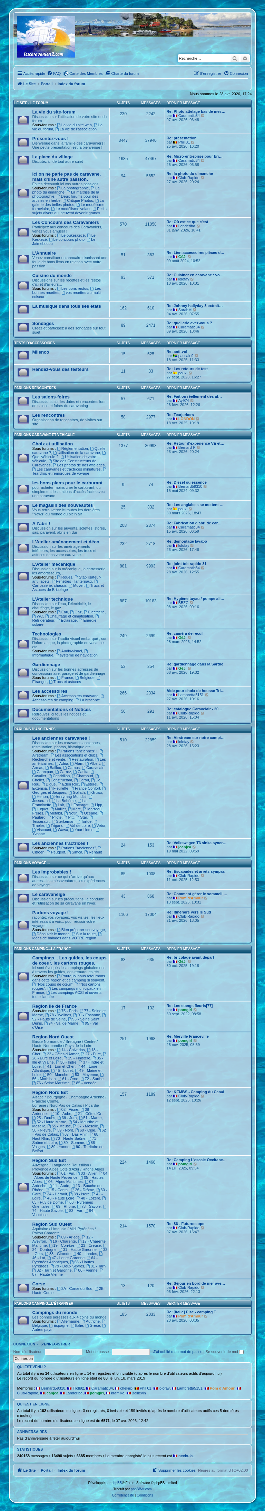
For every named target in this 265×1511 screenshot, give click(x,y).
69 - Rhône (63, 1206)
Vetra (99, 825)
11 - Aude (59, 1186)
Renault (93, 852)
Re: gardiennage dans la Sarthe (195, 664)
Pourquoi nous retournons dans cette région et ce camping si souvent (68, 978)
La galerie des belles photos (68, 202)
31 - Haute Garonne (78, 1249)
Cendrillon (59, 776)
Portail (46, 84)
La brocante (88, 700)
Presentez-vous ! (50, 138)
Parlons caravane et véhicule (44, 435)
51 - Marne (90, 1118)
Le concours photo (67, 239)
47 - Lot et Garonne (66, 1258)
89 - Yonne (58, 1147)
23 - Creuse (89, 1245)
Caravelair (93, 768)
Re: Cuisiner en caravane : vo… (195, 275)
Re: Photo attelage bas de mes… (196, 111)
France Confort (85, 788)
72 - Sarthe (92, 1079)
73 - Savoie (89, 1206)
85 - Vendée (84, 1083)
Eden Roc (68, 784)
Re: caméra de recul (185, 633)
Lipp (96, 805)
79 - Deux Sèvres (67, 1266)
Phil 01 (184, 142)
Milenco (40, 352)
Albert (93, 763)
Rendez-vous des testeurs (60, 369)
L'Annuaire (44, 253)
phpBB (116, 1483)
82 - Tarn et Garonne (51, 1270)
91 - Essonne (86, 1015)
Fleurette (58, 788)
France (65, 677)
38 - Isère (79, 1194)
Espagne (58, 1325)
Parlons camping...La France (42, 949)
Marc (74, 809)
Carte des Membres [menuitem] (86, 73)
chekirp (126, 1388)
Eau (62, 612)
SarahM (185, 310)
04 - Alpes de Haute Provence (69, 1175)
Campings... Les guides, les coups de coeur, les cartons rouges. (69, 960)
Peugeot (56, 852)
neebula (185, 1456)
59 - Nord (63, 1130)
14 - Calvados (71, 1050)
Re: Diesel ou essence (187, 482)
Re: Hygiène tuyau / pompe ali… (195, 598)
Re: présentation (182, 138)
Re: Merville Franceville (188, 1036)
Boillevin (139, 1393)
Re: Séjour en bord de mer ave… (196, 1283)
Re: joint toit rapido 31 (187, 564)
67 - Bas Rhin (74, 1134)
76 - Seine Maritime (50, 1083)
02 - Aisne (67, 1109)
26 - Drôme (82, 1190)
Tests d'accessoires (34, 343)
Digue (48, 784)
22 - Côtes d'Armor (60, 1054)
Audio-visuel (69, 651)
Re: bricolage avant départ (190, 957)
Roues (64, 577)
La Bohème (64, 801)
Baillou (53, 768)
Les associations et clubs (74, 755)
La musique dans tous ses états (66, 306)
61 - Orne (68, 1079)
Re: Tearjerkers (180, 415)
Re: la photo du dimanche (190, 173)
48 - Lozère (88, 1198)
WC (37, 616)
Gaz (75, 612)
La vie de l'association (76, 129)
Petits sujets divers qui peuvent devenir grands (69, 211)
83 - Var (73, 1210)
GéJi (182, 257)
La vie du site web (74, 125)
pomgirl (185, 1010)
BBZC (183, 603)
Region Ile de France (54, 1006)
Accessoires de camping (68, 698)
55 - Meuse (59, 1126)
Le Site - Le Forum (31, 103)
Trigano (54, 825)
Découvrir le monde (50, 934)
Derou (81, 780)
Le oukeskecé (71, 235)
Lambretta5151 (191, 695)
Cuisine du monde (51, 275)
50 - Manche (55, 1075)
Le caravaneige (48, 894)
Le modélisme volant (70, 209)
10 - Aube (61, 1114)
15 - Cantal (57, 1190)
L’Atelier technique (52, 599)
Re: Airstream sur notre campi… (196, 737)
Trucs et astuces (65, 682)
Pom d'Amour (190, 898)
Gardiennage (46, 664)
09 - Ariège (68, 1237)
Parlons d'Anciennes (34, 729)
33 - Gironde (57, 1254)
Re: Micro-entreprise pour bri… (195, 156)
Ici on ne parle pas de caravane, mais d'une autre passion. (66, 176)
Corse (38, 1283)
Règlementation (72, 448)
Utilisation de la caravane (76, 453)
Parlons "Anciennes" (76, 848)
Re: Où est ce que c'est (187, 222)
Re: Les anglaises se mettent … (195, 505)
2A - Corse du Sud (74, 1288)
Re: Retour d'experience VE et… (196, 443)
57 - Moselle (85, 1126)
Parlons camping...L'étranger (43, 1303)
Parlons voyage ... (32, 863)
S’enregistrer (55, 1344)
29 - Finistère (77, 1058)
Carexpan (42, 772)
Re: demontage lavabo (187, 541)
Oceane (88, 813)
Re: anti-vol (177, 351)
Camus (71, 768)
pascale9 (186, 356)
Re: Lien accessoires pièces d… (196, 252)
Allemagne (68, 1321)
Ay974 (183, 400)
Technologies (46, 633)
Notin (71, 813)
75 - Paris (67, 1011)
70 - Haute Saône (68, 1138)
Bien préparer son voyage (81, 930)
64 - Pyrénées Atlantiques (65, 1260)
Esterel (89, 784)
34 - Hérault (55, 1194)
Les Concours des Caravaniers (65, 222)
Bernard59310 (190, 486)
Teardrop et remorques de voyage (69, 471)
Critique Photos (77, 200)
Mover (76, 585)
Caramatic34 (189, 115)
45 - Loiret (61, 1070)
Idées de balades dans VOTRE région (67, 936)
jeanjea (184, 847)
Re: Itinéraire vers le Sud (189, 912)
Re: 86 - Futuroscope (185, 1224)
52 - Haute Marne (49, 1122)
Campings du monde (54, 1312)
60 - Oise (85, 1130)
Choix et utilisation (52, 443)
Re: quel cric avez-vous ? (189, 323)
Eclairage (67, 620)
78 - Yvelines (58, 1015)
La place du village (52, 156)
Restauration (80, 759)
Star (81, 817)
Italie (77, 1325)
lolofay (183, 279)
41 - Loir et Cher (59, 1066)
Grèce (92, 1325)
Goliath (76, 792)
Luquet (40, 809)
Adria (61, 763)
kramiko (118, 1393)
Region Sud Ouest (51, 1224)
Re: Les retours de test (187, 369)
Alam (77, 763)
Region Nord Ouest (52, 1036)
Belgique (85, 677)
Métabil (53, 813)
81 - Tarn (96, 1266)
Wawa (60, 830)
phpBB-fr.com (141, 1489)
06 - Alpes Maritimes (63, 1181)
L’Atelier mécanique (53, 564)
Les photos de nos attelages (79, 465)
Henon (40, 796)
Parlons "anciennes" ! (77, 751)
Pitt (69, 817)
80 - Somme (71, 1142)
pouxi (182, 373)
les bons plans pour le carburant (67, 482)
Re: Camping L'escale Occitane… (197, 1160)
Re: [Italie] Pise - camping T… (193, 1312)
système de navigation (77, 655)
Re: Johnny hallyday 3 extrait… (195, 306)
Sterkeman (63, 821)
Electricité (94, 612)
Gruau (94, 792)
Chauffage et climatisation (69, 616)
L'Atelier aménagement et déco (65, 541)
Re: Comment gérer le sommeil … (197, 894)
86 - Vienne (86, 1270)
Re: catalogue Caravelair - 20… (194, 709)
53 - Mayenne (84, 1075)
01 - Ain (65, 1173)
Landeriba (186, 226)
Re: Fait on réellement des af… (194, 396)
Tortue (84, 821)
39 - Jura (67, 1118)
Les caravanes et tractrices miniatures (66, 469)
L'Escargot (77, 805)
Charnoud (82, 776)
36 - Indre (66, 1062)
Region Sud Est (49, 1160)
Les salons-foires (50, 396)
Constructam (59, 780)
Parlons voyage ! (50, 912)
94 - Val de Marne (61, 1023)
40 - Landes (84, 1254)
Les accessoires (49, 691)
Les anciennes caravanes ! (61, 738)
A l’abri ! (41, 523)
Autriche (90, 1321)
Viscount (41, 830)
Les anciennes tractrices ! (60, 843)
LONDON (186, 419)
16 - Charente (62, 1241)
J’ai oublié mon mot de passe (177, 1352)
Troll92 (78, 1388)
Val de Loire (78, 825)
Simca (74, 852)
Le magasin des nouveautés (62, 505)
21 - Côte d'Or (87, 1114)
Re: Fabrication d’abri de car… (194, 523)
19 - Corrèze (62, 1245)
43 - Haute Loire (59, 1198)
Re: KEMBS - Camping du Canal (195, 1092)
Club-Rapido (188, 178)
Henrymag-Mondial (68, 796)
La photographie (73, 188)
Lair (58, 805)
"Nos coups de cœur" (52, 984)
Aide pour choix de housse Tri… (196, 691)
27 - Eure (91, 1054)
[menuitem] (54, 73)
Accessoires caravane (77, 696)
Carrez (63, 772)
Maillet (58, 809)
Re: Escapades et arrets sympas (196, 871)
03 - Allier (86, 1173)
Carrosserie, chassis (65, 583)
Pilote (54, 817)
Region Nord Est (50, 1092)
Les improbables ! (51, 872)
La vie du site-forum (53, 112)
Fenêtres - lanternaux (72, 581)
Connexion (24, 1344)
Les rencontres (48, 415)
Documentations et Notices (61, 709)
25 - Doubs (43, 1118)
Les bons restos (72, 288)
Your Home (82, 830)
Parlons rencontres (35, 388)
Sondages (43, 323)
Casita (80, 772)
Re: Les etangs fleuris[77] (190, 1006)
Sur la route (84, 934)
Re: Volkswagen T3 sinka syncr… (197, 843)
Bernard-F (187, 447)
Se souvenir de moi (225, 1352)
